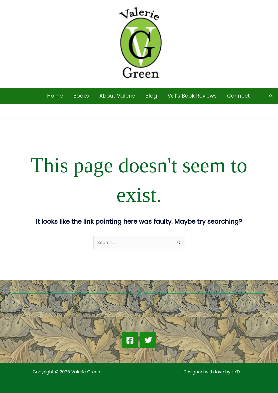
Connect (238, 96)
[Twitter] (148, 340)
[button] (271, 96)
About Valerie (117, 96)
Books (81, 96)
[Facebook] (130, 340)
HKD (235, 372)
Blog (151, 96)
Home (55, 96)
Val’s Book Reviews (192, 96)
